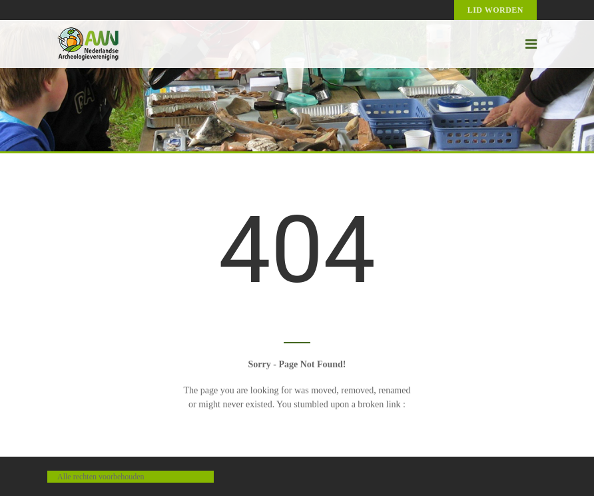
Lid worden (495, 10)
